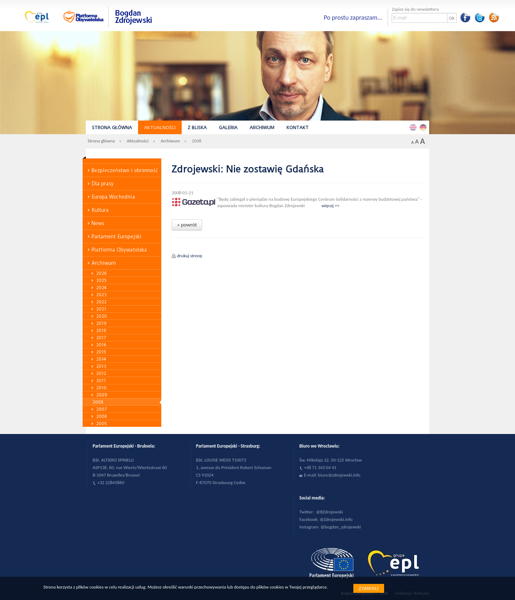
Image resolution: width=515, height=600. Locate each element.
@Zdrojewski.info (336, 519)
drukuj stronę (189, 255)
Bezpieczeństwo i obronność (125, 170)
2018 (101, 330)
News (98, 223)
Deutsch (424, 127)
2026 (101, 273)
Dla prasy (103, 183)
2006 (101, 416)
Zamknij (369, 588)
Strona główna (112, 127)
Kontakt (297, 127)
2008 (98, 402)
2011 (101, 380)
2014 (101, 359)
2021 (101, 309)
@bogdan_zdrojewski (340, 527)
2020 (101, 316)
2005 (101, 423)
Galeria (228, 127)
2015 (101, 352)
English (414, 127)
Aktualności (160, 127)
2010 (101, 387)
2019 (101, 323)
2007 (101, 409)
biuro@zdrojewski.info (339, 475)
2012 (101, 373)
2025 (101, 280)
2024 (101, 287)
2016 (101, 344)
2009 (101, 394)
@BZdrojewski (329, 511)
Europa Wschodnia (113, 197)
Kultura (100, 210)
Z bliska (197, 127)
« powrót (187, 224)
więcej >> (330, 205)
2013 (101, 366)
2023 (101, 294)
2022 (101, 301)
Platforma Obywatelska (119, 250)
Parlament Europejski (117, 236)
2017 (101, 337)
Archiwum (262, 127)
